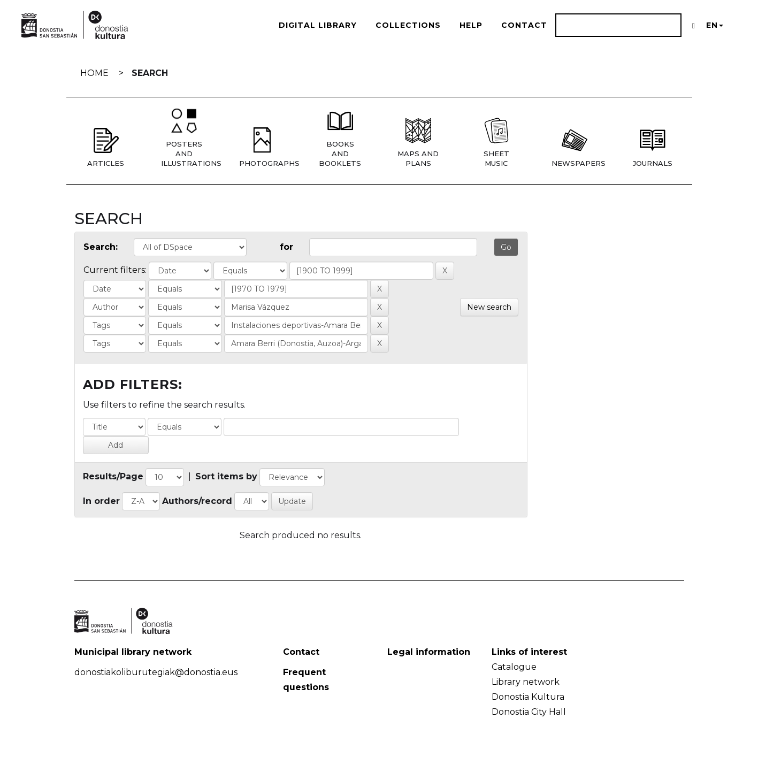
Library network (526, 682)
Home (94, 73)
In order (101, 501)
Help (471, 25)
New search (489, 307)
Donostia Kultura (528, 697)
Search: (100, 247)
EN (714, 25)
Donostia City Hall (529, 712)
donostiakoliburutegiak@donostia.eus (156, 672)
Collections (408, 25)
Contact (524, 25)
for (286, 247)
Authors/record (197, 501)
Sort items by (226, 476)
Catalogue (514, 667)
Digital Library (318, 25)
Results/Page (113, 476)
